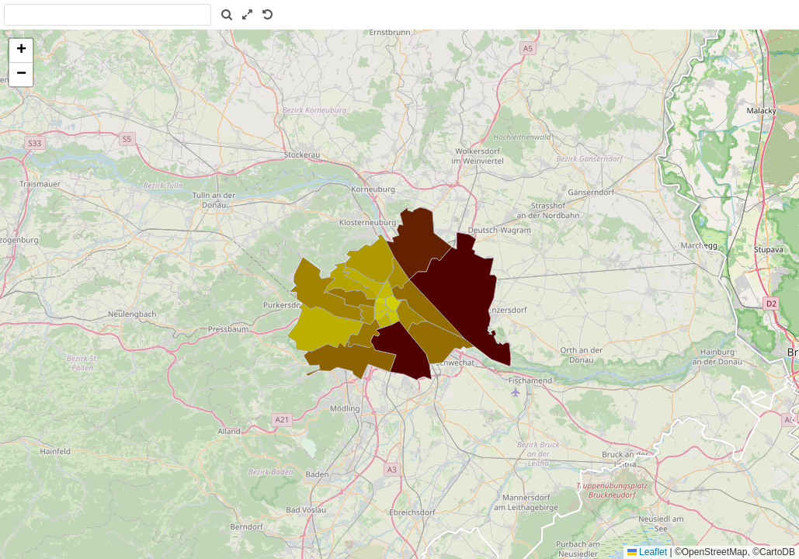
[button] (21, 51)
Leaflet (647, 552)
